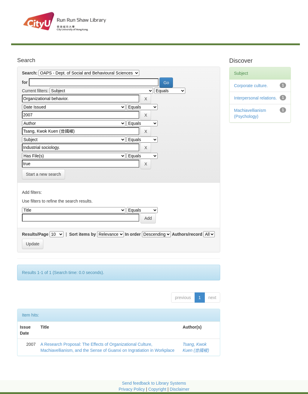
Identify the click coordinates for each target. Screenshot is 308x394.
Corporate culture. (251, 85)
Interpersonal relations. (255, 98)
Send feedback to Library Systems (154, 383)
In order (133, 234)
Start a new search (43, 174)
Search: (29, 73)
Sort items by (82, 234)
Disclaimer (179, 389)
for (25, 82)
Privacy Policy (132, 389)
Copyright (158, 389)
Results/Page (35, 234)
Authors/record (187, 234)
